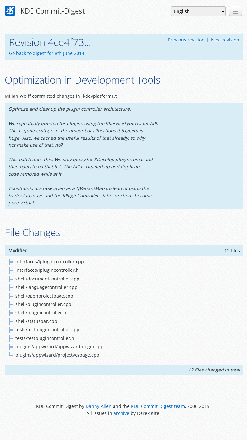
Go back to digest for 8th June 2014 (46, 53)
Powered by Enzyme (123, 428)
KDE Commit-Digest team (158, 406)
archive (121, 413)
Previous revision (186, 40)
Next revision (225, 40)
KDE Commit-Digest (45, 11)
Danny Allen (99, 406)
